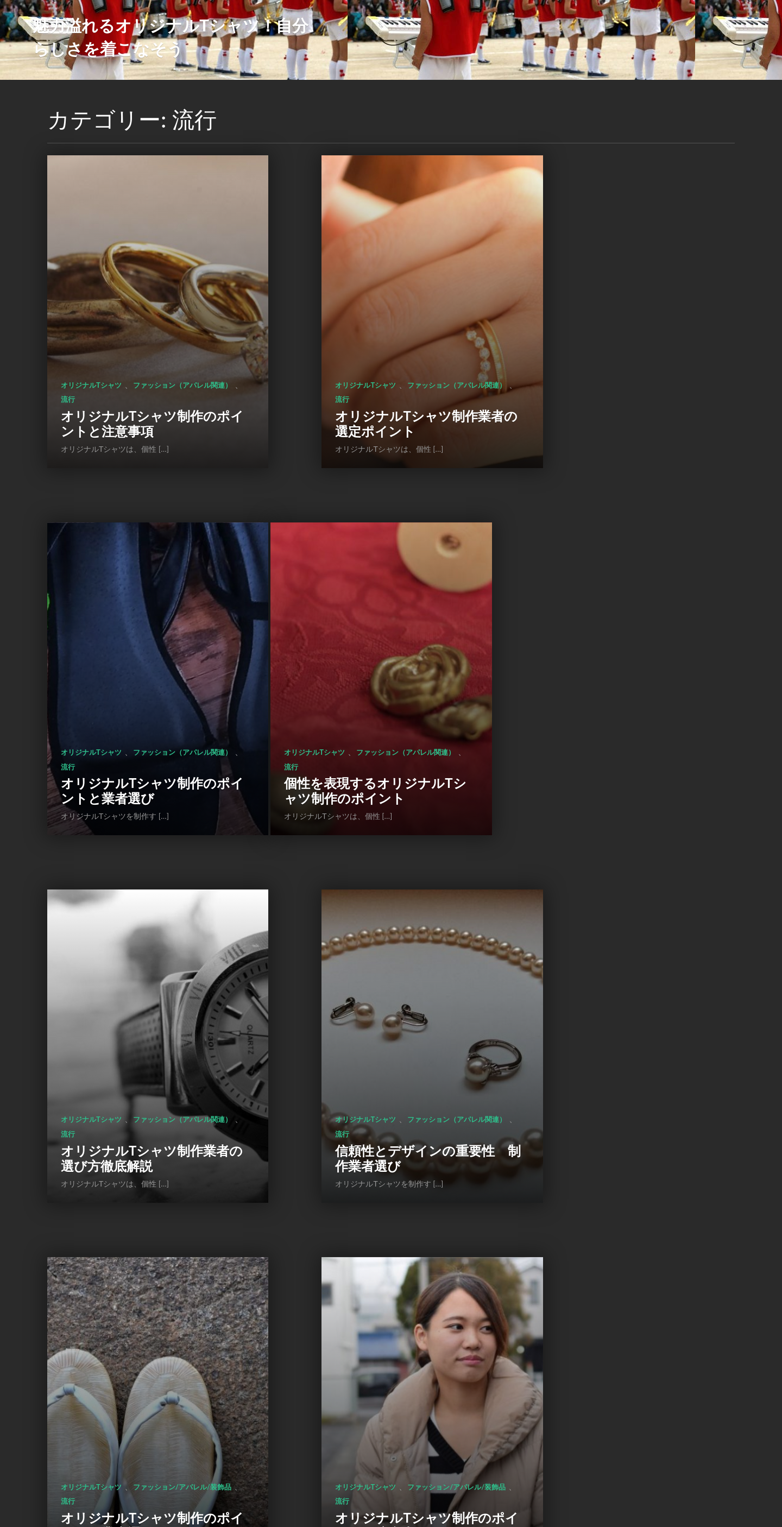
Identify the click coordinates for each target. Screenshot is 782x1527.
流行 (178, 349)
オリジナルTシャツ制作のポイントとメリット (139, 1323)
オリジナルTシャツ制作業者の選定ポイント (381, 372)
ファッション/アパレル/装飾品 (110, 967)
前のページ (318, 1432)
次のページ (464, 1432)
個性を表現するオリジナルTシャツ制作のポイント (139, 689)
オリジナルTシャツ (91, 334)
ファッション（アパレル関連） (110, 349)
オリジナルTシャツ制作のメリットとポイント (624, 1007)
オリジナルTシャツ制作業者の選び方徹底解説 (381, 689)
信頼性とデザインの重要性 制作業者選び (619, 689)
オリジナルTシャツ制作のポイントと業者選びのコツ (139, 999)
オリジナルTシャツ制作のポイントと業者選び (624, 372)
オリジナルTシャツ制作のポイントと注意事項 (139, 372)
